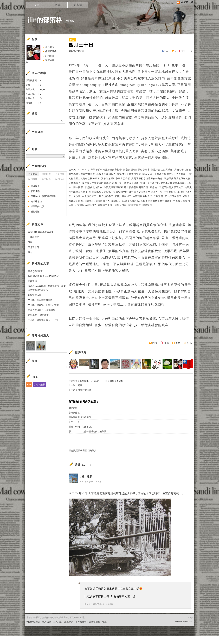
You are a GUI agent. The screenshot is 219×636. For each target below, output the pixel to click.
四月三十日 (33, 247)
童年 (30, 252)
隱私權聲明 (94, 621)
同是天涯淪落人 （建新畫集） (42, 310)
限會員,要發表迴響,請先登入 (82, 450)
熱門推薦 (59, 179)
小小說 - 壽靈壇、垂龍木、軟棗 (43, 305)
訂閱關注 (49, 55)
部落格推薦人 (40, 335)
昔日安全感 (74, 412)
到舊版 (70, 21)
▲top (190, 617)
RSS (29, 384)
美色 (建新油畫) (35, 271)
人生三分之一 (75, 422)
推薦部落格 (50, 51)
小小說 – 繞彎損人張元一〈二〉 (43, 320)
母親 (80, 385)
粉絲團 (30, 633)
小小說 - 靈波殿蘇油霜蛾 (40, 300)
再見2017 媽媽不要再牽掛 (43, 196)
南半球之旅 (36, 201)
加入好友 (49, 47)
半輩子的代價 (37, 206)
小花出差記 (33, 237)
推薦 (166, 343)
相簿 (57, 4)
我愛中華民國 (34, 294)
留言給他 (49, 60)
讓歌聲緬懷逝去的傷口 (80, 417)
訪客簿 (78, 4)
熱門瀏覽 (32, 179)
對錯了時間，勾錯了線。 (81, 426)
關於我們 (46, 621)
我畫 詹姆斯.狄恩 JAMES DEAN (44, 276)
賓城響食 (35, 186)
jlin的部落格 (44, 19)
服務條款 (68, 621)
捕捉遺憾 (73, 408)
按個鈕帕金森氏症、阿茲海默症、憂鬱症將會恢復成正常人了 (47, 288)
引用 (178, 343)
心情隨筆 (84, 381)
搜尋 (62, 121)
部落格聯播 (39, 384)
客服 (104, 621)
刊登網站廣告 (33, 621)
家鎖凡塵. (35, 191)
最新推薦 (59, 174)
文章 (37, 4)
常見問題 (57, 621)
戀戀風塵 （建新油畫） (39, 315)
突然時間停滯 (84, 390)
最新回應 (46, 174)
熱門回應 (46, 179)
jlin (86, 604)
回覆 (154, 343)
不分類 (120, 381)
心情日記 (95, 381)
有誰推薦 (80, 352)
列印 (189, 343)
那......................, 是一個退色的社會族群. (88, 431)
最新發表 (32, 174)
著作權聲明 (81, 621)
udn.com (188, 621)
